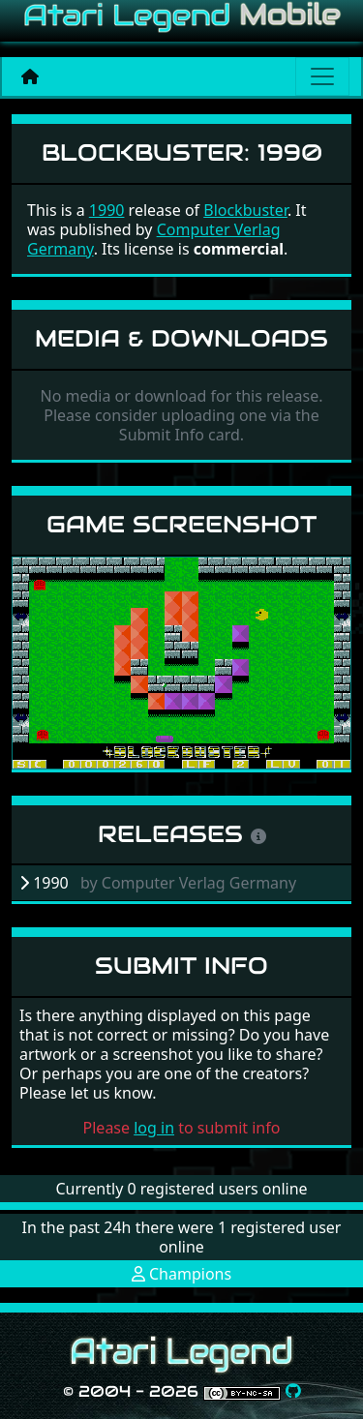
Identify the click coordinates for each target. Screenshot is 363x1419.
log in (154, 1127)
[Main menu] (322, 76)
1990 (107, 210)
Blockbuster (245, 210)
